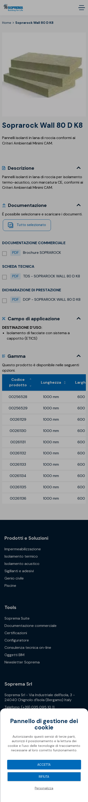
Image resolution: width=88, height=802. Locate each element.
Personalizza (44, 788)
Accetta (44, 765)
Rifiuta (44, 777)
